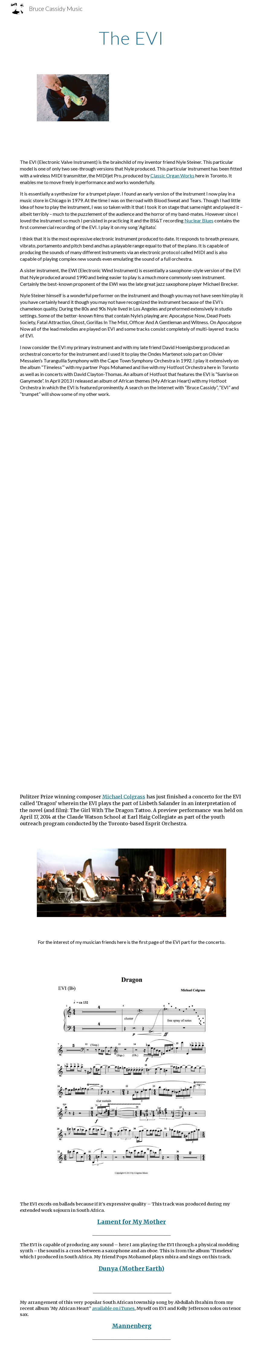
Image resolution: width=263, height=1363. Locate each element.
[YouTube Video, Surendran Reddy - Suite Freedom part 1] (131, 644)
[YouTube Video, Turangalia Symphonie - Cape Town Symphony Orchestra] (131, 554)
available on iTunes (113, 1308)
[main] (131, 37)
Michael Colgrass (123, 797)
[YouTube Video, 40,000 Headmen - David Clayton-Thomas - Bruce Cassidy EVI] (131, 464)
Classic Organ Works (172, 175)
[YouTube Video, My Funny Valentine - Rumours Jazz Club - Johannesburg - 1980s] (131, 734)
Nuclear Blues (198, 220)
